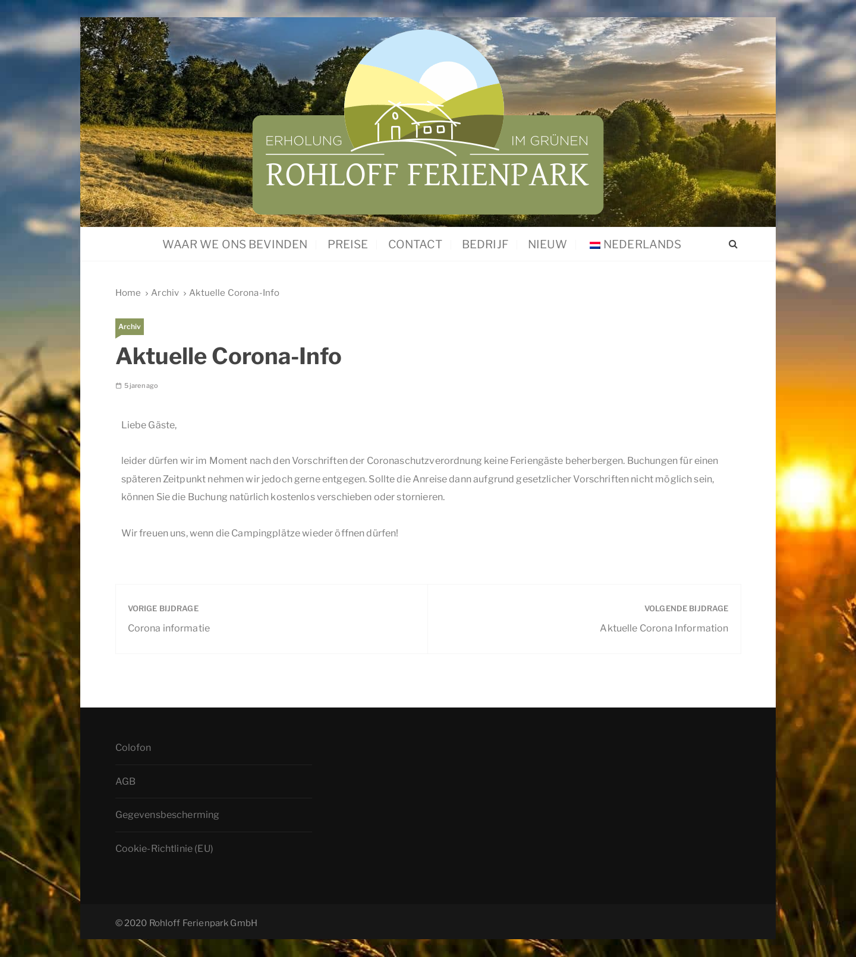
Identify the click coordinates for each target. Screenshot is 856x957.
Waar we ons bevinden (234, 244)
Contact (415, 244)
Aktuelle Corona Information (664, 628)
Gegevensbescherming (167, 815)
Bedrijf (485, 244)
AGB (125, 781)
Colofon (133, 747)
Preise (348, 244)
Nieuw (547, 244)
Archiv (129, 326)
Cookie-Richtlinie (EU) (164, 848)
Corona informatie (169, 628)
